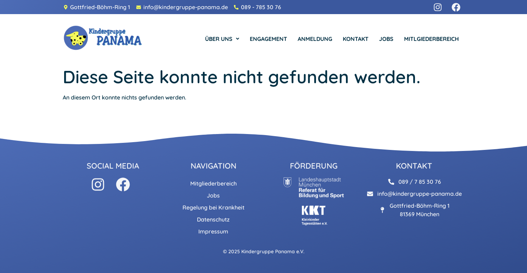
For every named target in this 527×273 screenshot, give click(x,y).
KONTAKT (355, 38)
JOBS (386, 38)
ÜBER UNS (222, 38)
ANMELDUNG (315, 38)
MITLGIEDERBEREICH (431, 38)
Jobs (213, 195)
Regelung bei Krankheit (213, 207)
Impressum (213, 231)
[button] (222, 38)
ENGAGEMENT (268, 38)
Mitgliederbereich (213, 183)
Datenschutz (213, 219)
